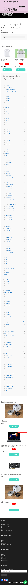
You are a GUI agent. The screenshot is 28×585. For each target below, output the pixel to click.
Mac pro (7, 160)
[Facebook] (2, 569)
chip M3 (7, 107)
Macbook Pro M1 (9, 202)
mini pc (7, 273)
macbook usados (9, 364)
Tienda (3, 545)
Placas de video (9, 306)
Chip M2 (7, 105)
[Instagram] (5, 569)
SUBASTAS (6, 336)
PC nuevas (6, 268)
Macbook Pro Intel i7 (10, 200)
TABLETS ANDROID (8, 338)
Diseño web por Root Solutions (7, 578)
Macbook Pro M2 (9, 204)
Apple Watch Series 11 (11, 81)
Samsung (7, 262)
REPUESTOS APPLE (8, 281)
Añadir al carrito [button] (7, 59)
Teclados (7, 313)
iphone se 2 (9, 136)
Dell (6, 250)
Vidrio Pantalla (8, 318)
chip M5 (7, 112)
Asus (6, 248)
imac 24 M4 (9, 151)
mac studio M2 (10, 164)
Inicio (3, 543)
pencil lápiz (8, 94)
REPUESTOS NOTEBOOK (9, 320)
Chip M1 (7, 103)
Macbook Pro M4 (9, 209)
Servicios (4, 548)
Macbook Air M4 (10, 180)
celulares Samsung (9, 220)
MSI (6, 259)
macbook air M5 (10, 182)
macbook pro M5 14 (12, 191)
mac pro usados (9, 355)
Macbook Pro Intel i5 (10, 198)
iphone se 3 (9, 138)
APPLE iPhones (7, 116)
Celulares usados (9, 344)
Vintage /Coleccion (9, 382)
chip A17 (7, 101)
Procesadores (8, 331)
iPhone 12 (8, 120)
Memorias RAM (9, 329)
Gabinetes (8, 266)
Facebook (4, 531)
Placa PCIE (8, 303)
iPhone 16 (8, 129)
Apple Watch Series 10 (11, 78)
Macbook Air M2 (10, 176)
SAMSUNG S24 (10, 224)
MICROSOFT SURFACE (10, 257)
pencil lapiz (8, 114)
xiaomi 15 (9, 239)
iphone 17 (8, 131)
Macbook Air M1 (10, 173)
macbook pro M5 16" (13, 193)
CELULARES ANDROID (8, 217)
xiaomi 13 (9, 235)
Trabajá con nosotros (6, 534)
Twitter (3, 529)
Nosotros (4, 546)
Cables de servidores (10, 325)
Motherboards (8, 299)
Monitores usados (9, 366)
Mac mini (7, 153)
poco (8, 233)
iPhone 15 (8, 127)
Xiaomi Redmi (10, 242)
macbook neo (10, 184)
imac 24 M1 (9, 147)
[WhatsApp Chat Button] (25, 582)
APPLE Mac (6, 142)
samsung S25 (9, 226)
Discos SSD (8, 290)
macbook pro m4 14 (11, 211)
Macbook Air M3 (10, 178)
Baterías (7, 284)
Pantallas (7, 301)
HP (6, 253)
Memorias (8, 297)
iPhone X (7, 140)
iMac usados (8, 349)
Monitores (8, 215)
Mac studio (8, 162)
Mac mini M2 (9, 156)
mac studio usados (9, 358)
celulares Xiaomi (9, 231)
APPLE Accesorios (7, 72)
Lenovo (7, 255)
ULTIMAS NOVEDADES (8, 340)
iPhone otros (8, 134)
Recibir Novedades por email (14, 560)
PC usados (8, 371)
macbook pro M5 (10, 189)
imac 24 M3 (9, 149)
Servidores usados (9, 375)
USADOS (5, 342)
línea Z (8, 222)
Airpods (7, 74)
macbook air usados (9, 360)
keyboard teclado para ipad (11, 92)
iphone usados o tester (10, 351)
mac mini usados (9, 353)
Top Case (7, 316)
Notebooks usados (9, 369)
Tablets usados (9, 377)
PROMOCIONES (7, 279)
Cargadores (8, 286)
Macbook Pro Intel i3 (10, 195)
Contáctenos (4, 549)
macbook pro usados (10, 362)
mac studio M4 (10, 169)
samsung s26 (9, 228)
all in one (7, 270)
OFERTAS (6, 264)
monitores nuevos (9, 275)
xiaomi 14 (9, 237)
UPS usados (8, 380)
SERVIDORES (6, 322)
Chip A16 (7, 98)
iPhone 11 (8, 118)
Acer (6, 246)
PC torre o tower (9, 277)
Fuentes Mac (8, 292)
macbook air (8, 171)
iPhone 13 (8, 123)
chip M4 (7, 109)
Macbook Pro (8, 187)
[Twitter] (7, 569)
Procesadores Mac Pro (10, 308)
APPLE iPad (6, 96)
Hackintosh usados (9, 347)
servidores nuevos (9, 333)
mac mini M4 (9, 158)
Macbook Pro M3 (9, 206)
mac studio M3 (10, 167)
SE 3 (8, 85)
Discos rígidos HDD (9, 288)
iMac (6, 145)
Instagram (4, 532)
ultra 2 (8, 87)
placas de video (10, 373)
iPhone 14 (8, 125)
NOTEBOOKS (6, 244)
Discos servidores (9, 327)
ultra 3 (8, 90)
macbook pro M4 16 (11, 213)
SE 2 (8, 83)
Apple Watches (9, 76)
